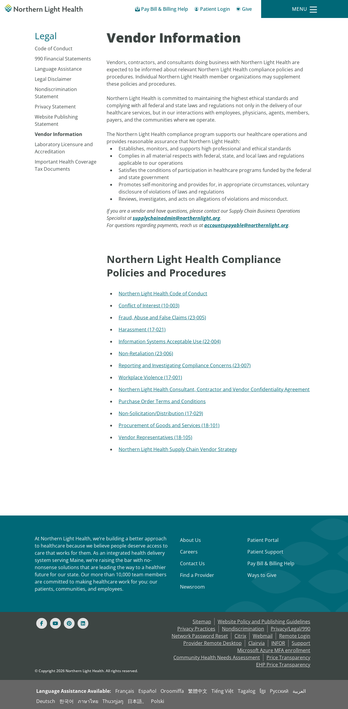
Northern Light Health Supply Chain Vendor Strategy (178, 449)
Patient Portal (263, 540)
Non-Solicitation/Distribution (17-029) (161, 413)
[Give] (244, 10)
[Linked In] (83, 623)
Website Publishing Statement (56, 120)
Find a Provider (197, 575)
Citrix (240, 636)
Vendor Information (58, 134)
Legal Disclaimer (53, 79)
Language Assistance (58, 69)
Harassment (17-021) (142, 329)
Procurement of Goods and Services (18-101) (169, 425)
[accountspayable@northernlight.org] (246, 225)
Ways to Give (261, 575)
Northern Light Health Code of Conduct (163, 293)
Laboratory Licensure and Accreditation (64, 148)
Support (301, 643)
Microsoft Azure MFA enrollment (273, 650)
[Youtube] (55, 623)
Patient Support (265, 551)
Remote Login (294, 636)
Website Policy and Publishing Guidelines (264, 621)
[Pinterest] (69, 623)
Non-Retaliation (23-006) (146, 353)
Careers (189, 551)
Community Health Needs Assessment (216, 657)
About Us (190, 540)
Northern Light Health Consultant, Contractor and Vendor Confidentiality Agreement (214, 389)
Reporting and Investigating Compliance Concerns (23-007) (185, 365)
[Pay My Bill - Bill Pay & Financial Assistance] (161, 10)
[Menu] (304, 9)
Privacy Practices (196, 628)
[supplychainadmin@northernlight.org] (176, 218)
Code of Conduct (53, 48)
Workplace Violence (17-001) (150, 377)
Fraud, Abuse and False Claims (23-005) (162, 317)
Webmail (263, 636)
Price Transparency (288, 657)
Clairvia (256, 643)
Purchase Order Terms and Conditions (162, 401)
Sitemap (202, 621)
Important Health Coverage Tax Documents (65, 165)
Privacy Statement (55, 106)
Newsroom (192, 586)
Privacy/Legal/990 (290, 628)
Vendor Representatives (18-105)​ (155, 437)
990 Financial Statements (63, 58)
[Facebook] (41, 623)
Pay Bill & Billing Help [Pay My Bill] (270, 563)
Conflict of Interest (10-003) (149, 305)
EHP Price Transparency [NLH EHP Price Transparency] (283, 664)
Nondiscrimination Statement (56, 93)
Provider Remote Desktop (212, 643)
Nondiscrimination (243, 628)
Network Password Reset (200, 636)
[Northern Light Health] (43, 9)
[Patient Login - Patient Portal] (212, 10)
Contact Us (192, 563)
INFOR (278, 643)
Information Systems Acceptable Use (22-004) (170, 341)
